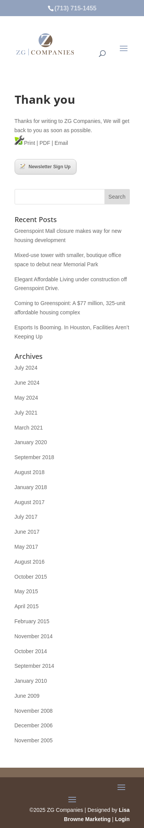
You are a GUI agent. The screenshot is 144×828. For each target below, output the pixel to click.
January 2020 (31, 442)
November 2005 (34, 740)
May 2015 (26, 591)
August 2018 (30, 472)
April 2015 (27, 606)
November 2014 (34, 636)
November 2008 (34, 711)
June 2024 (27, 383)
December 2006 (34, 725)
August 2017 (30, 502)
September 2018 (35, 457)
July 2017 (26, 517)
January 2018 (31, 487)
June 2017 (27, 532)
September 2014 (35, 666)
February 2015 (32, 621)
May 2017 (26, 547)
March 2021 (29, 428)
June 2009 (27, 696)
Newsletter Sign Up (45, 166)
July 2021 (26, 413)
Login (122, 819)
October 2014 (31, 651)
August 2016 (30, 562)
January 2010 (31, 681)
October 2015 (31, 577)
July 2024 (26, 368)
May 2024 (26, 398)
